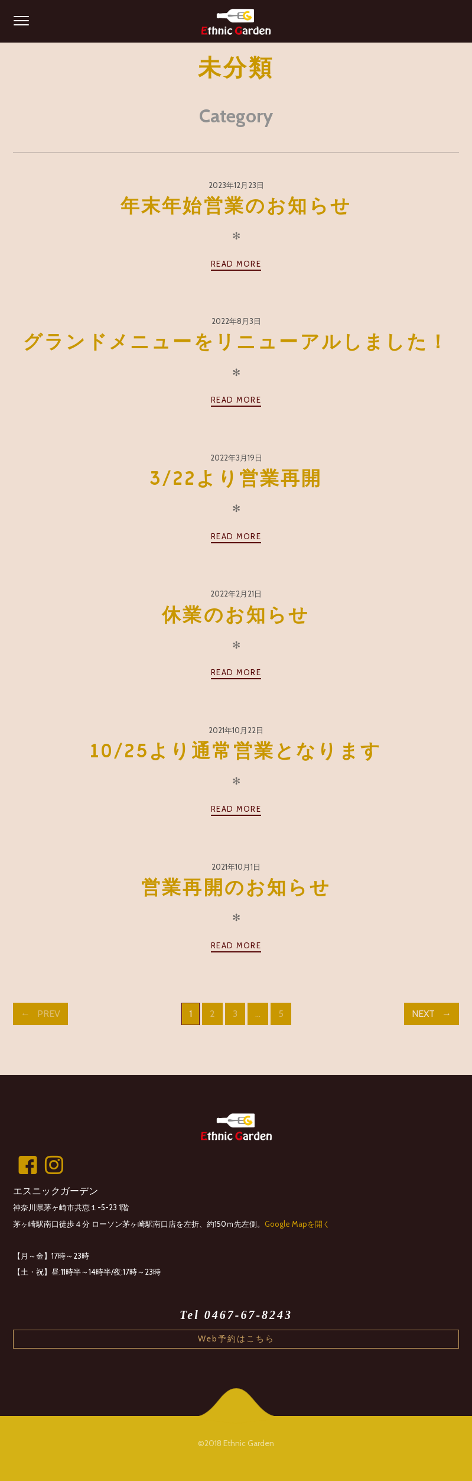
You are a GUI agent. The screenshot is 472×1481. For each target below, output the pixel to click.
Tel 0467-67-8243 (236, 1315)
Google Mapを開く (297, 1224)
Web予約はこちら (236, 1338)
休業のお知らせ (236, 615)
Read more (236, 263)
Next (423, 1013)
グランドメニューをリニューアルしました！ (236, 342)
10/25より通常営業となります (236, 751)
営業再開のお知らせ (236, 888)
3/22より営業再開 (236, 478)
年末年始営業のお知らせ (236, 206)
